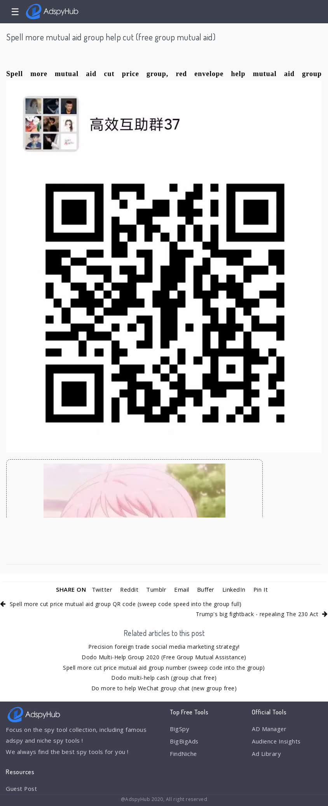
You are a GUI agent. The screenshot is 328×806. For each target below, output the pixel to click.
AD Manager (269, 729)
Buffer (206, 589)
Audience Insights (277, 741)
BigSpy (179, 729)
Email (182, 589)
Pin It (261, 589)
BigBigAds (184, 741)
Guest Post (22, 788)
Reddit (129, 589)
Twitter (101, 589)
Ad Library (266, 754)
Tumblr (157, 589)
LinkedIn (234, 589)
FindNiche (183, 754)
